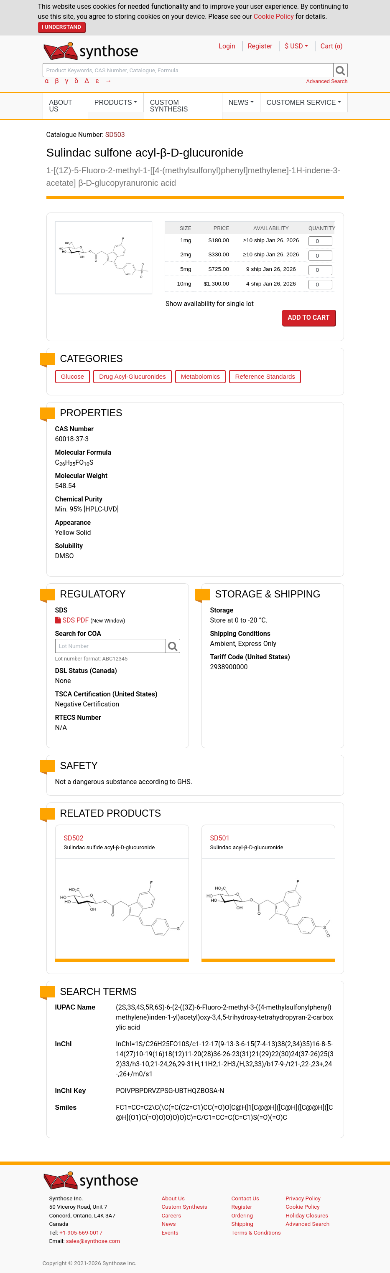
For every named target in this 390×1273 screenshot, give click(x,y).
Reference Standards (265, 376)
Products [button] (113, 102)
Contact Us (245, 1198)
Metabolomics (200, 376)
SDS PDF (72, 620)
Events (170, 1232)
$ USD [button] (294, 46)
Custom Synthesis (169, 106)
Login (227, 46)
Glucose (72, 376)
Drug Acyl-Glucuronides (132, 376)
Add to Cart (308, 317)
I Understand (62, 26)
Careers (171, 1215)
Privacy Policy (303, 1198)
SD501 (220, 838)
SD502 (74, 838)
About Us (60, 106)
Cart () (332, 46)
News (169, 1223)
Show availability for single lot (210, 304)
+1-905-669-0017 (80, 1232)
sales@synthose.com (93, 1241)
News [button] (239, 102)
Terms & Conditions (256, 1232)
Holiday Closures (306, 1215)
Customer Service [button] (301, 102)
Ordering (242, 1215)
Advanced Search (327, 81)
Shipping (242, 1223)
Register (260, 46)
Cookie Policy (274, 16)
